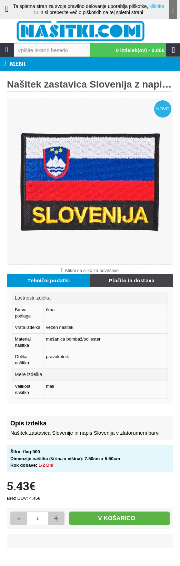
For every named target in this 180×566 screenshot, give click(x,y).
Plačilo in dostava (131, 280)
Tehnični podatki (48, 280)
